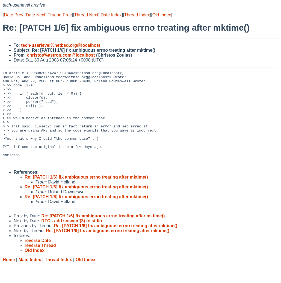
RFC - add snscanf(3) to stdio (71, 239)
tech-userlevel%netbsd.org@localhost (60, 45)
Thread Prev (60, 15)
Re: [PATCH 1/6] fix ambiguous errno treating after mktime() (86, 195)
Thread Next (86, 15)
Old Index (161, 15)
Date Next (35, 15)
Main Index (30, 277)
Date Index (111, 15)
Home (9, 277)
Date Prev (13, 15)
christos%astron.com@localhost (61, 55)
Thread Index (137, 15)
